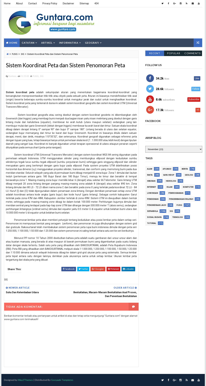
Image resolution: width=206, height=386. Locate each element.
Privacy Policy (49, 3)
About (19, 3)
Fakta (150, 175)
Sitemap (84, 3)
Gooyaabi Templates (62, 379)
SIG (22, 54)
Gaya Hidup (168, 175)
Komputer (188, 187)
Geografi (92, 42)
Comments (192, 53)
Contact (32, 3)
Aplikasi (167, 169)
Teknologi (177, 217)
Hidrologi (171, 181)
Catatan (28, 42)
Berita (185, 169)
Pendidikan (152, 199)
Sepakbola (152, 211)
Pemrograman (175, 193)
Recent (154, 53)
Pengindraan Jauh (156, 205)
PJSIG (15, 54)
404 (96, 3)
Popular (173, 53)
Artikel (46, 42)
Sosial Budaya (154, 217)
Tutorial (151, 223)
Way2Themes (25, 379)
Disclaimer (68, 3)
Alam (149, 169)
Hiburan (151, 181)
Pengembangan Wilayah (181, 199)
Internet (151, 187)
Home (7, 3)
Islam (169, 187)
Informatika (68, 42)
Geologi (189, 175)
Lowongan (152, 193)
